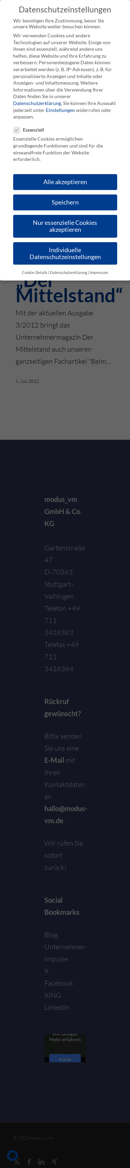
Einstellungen (60, 110)
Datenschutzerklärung (37, 103)
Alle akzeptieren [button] (65, 182)
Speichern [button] (65, 202)
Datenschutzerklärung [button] (68, 272)
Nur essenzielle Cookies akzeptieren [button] (65, 226)
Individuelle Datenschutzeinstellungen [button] (65, 253)
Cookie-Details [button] (34, 272)
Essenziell (31, 130)
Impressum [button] (99, 272)
